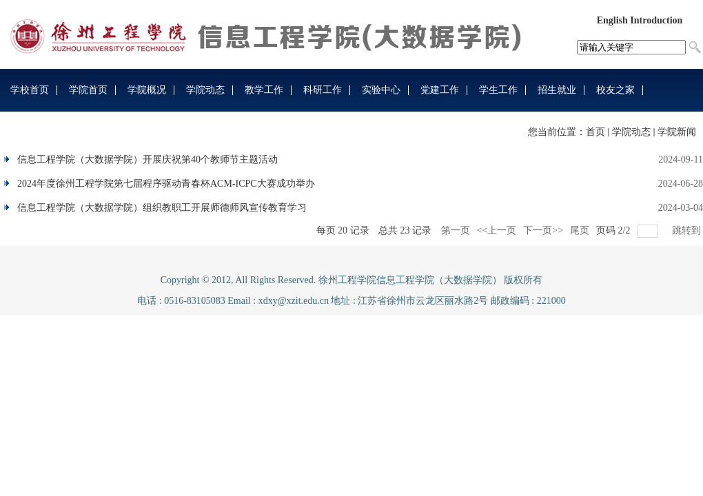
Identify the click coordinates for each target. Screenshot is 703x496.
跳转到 (688, 230)
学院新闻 (677, 132)
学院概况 (147, 90)
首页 (595, 132)
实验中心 (381, 90)
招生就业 (557, 90)
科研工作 (322, 90)
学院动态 (205, 90)
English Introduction (640, 20)
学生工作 (498, 90)
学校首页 (29, 90)
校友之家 (615, 90)
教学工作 (264, 90)
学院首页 (88, 90)
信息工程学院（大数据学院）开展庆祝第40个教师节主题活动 (147, 159)
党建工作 (439, 90)
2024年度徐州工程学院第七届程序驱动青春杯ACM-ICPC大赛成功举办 (166, 183)
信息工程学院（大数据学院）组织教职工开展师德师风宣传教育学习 (162, 208)
